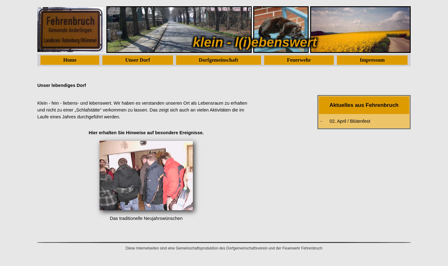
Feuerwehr (299, 60)
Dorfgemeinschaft (218, 60)
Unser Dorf (137, 60)
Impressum (372, 60)
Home (70, 60)
